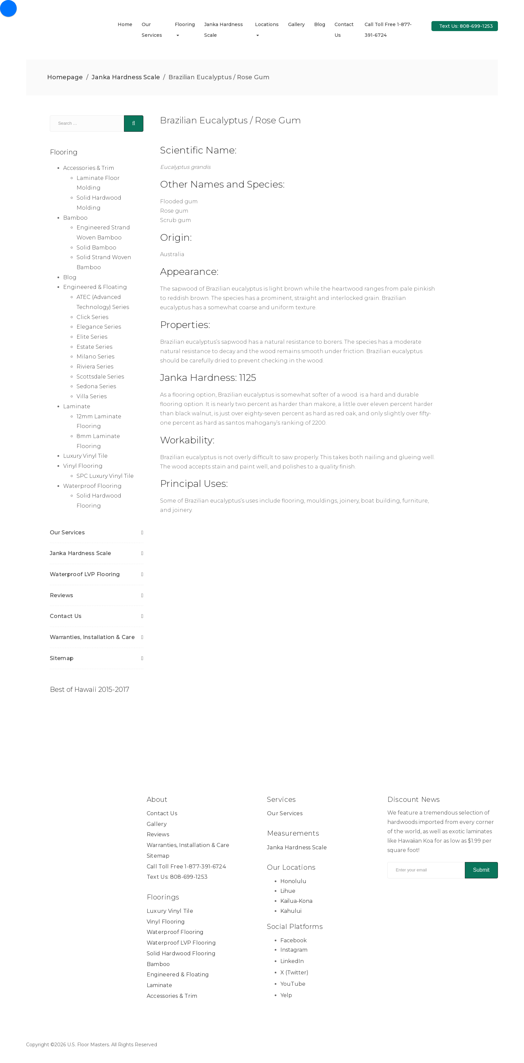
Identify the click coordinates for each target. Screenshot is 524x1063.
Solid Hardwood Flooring (181, 953)
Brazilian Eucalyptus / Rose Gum (230, 120)
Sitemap (62, 658)
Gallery (296, 24)
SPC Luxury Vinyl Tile (105, 476)
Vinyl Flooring (83, 466)
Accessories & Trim (88, 168)
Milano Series (95, 357)
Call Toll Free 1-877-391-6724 (186, 866)
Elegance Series (99, 327)
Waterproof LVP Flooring (85, 574)
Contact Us (66, 616)
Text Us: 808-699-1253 (466, 26)
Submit (481, 870)
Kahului (290, 911)
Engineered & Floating (95, 287)
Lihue (287, 891)
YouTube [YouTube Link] (292, 984)
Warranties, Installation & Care (92, 637)
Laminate (76, 406)
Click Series (92, 317)
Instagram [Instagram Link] (293, 950)
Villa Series (92, 397)
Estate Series (94, 347)
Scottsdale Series (100, 377)
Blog (319, 24)
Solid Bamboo (96, 247)
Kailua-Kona (296, 901)
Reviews (61, 595)
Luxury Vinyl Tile (85, 456)
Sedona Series (96, 387)
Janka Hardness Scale (126, 77)
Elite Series (92, 337)
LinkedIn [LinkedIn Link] (292, 961)
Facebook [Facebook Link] (293, 940)
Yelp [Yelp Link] (286, 995)
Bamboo (75, 218)
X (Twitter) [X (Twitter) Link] (294, 973)
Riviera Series (95, 367)
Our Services (67, 532)
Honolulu (293, 881)
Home (125, 24)
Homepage (65, 77)
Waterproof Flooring (92, 486)
